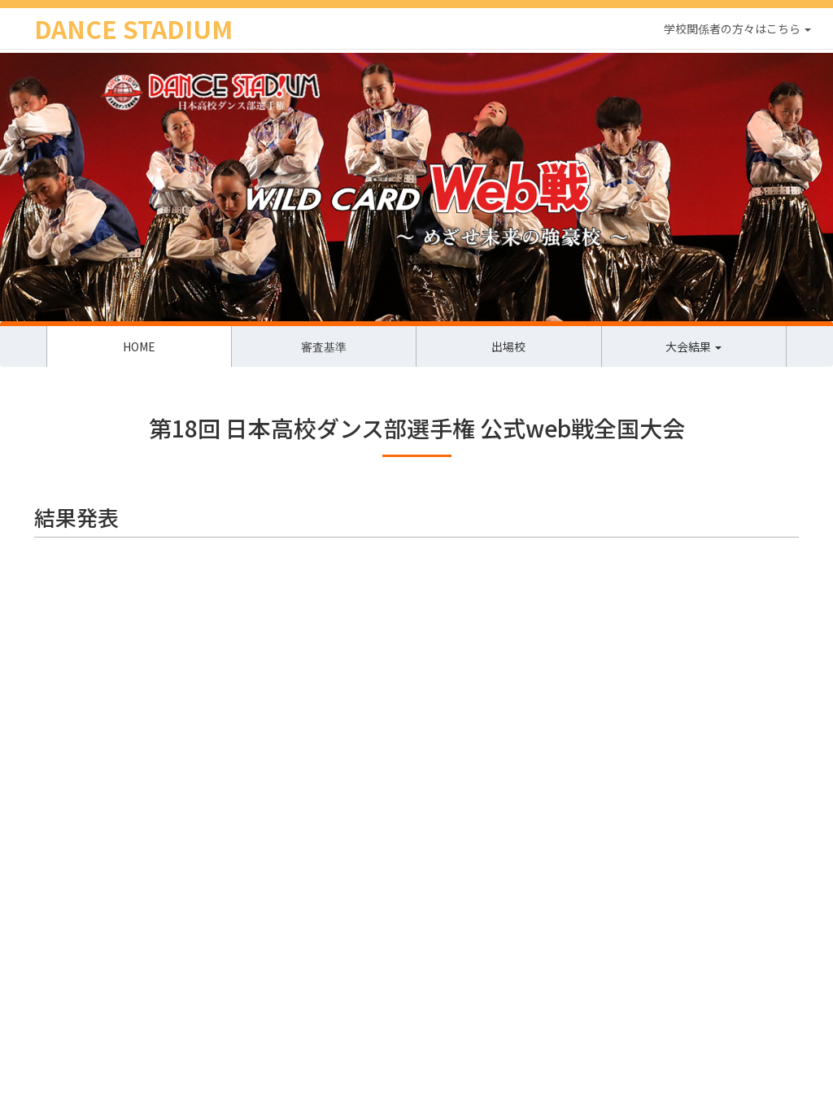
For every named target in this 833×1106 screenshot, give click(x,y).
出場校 (508, 346)
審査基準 (324, 346)
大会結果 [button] (693, 346)
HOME (139, 346)
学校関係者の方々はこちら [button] (737, 28)
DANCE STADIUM (133, 28)
